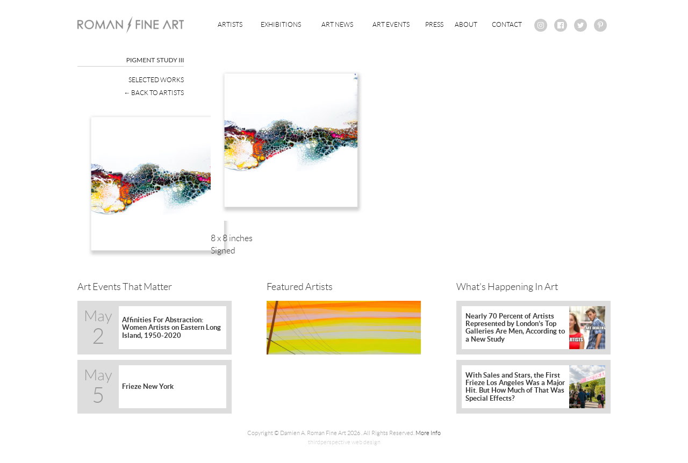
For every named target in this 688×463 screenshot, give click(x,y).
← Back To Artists (154, 92)
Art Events (391, 24)
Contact (507, 24)
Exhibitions (281, 24)
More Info (428, 433)
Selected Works (156, 79)
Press (434, 24)
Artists (230, 24)
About (466, 24)
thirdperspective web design (344, 442)
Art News (337, 24)
